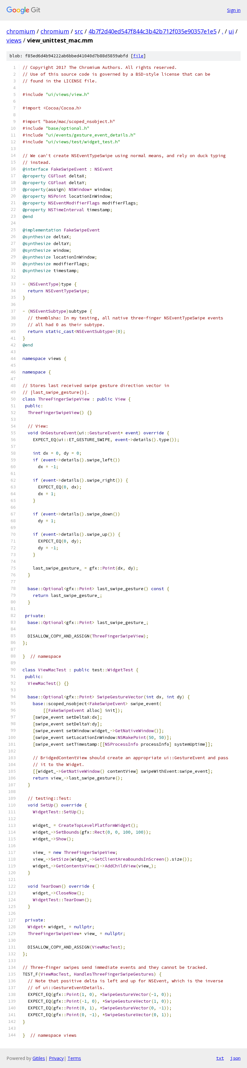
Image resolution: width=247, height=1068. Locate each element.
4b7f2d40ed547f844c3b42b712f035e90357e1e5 (152, 31)
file (138, 56)
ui (231, 31)
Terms (74, 1058)
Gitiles (38, 1058)
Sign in (234, 10)
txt (220, 1058)
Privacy (56, 1058)
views (14, 40)
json (235, 1058)
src (79, 31)
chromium (20, 31)
